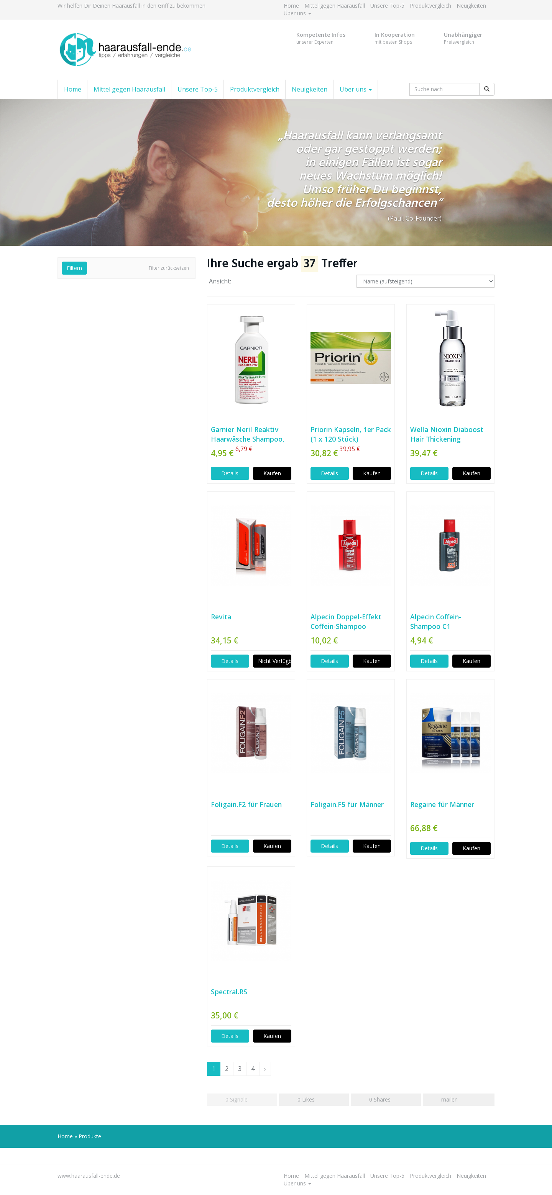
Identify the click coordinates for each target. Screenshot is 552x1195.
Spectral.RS (229, 991)
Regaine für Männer (442, 804)
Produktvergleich (430, 5)
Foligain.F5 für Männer (347, 804)
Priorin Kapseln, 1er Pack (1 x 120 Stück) (350, 434)
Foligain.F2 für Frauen (246, 804)
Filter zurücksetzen (169, 268)
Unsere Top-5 (387, 5)
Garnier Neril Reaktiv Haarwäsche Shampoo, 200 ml (247, 434)
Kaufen (272, 473)
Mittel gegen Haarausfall (334, 5)
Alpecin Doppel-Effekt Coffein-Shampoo (345, 621)
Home (291, 5)
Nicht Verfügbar (274, 661)
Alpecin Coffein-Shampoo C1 (435, 621)
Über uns (297, 13)
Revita (221, 616)
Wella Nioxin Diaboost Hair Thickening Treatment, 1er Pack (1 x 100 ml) (450, 434)
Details (229, 473)
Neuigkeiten (471, 5)
